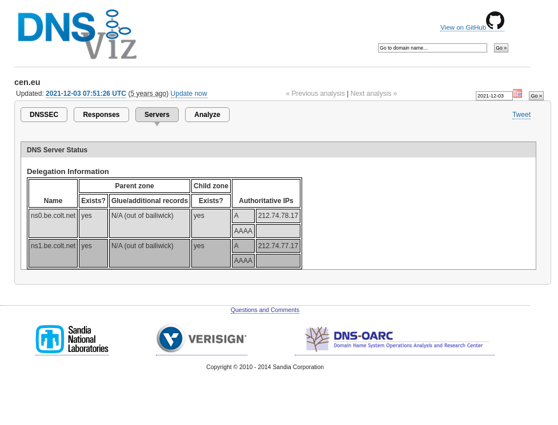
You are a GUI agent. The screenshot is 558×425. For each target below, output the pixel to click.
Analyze (207, 115)
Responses (101, 115)
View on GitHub (472, 27)
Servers (157, 115)
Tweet (521, 115)
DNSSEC (44, 115)
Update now (189, 94)
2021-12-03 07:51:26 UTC (86, 94)
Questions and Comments (265, 310)
